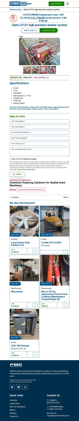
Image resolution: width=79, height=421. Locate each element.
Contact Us (49, 30)
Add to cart (30, 30)
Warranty (13, 413)
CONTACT (56, 4)
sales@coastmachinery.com (58, 414)
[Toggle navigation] (67, 4)
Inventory (13, 400)
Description (16, 78)
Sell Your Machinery (18, 407)
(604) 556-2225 (58, 401)
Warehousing (15, 9)
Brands (12, 410)
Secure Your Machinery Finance (31, 190)
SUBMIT (17, 174)
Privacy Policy (27, 382)
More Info (27, 78)
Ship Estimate (41, 78)
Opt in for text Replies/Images (24, 159)
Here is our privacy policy (26, 169)
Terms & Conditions (16, 382)
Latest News (15, 403)
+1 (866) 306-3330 (58, 408)
